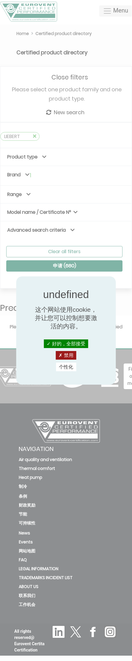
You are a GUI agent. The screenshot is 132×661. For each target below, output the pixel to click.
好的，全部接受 (66, 343)
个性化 (66, 366)
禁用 (66, 355)
